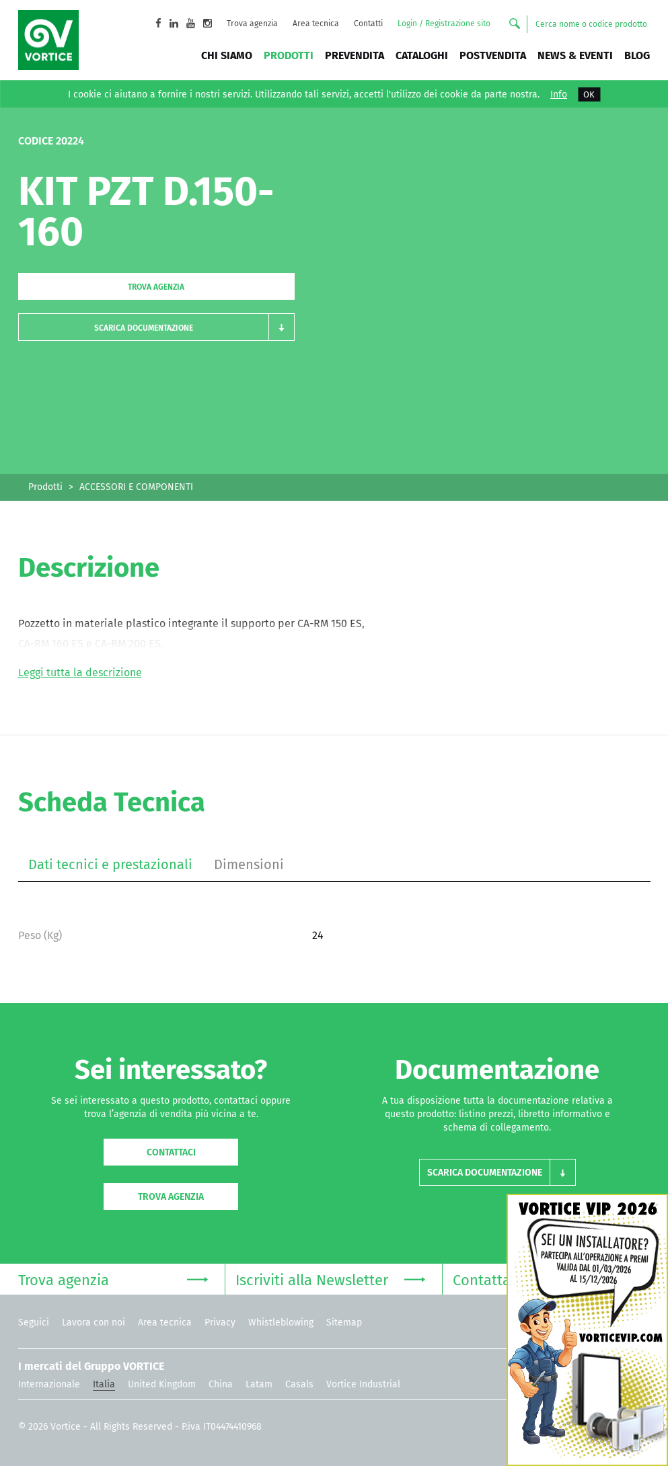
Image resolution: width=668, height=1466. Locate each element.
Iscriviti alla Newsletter (330, 1278)
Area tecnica (316, 23)
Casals (299, 1384)
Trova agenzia (252, 23)
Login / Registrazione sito (444, 23)
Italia (104, 1384)
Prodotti (288, 55)
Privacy (220, 1322)
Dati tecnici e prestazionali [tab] (110, 864)
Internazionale (49, 1384)
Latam (259, 1384)
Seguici (33, 1322)
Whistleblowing (280, 1322)
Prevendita (354, 55)
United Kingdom (162, 1384)
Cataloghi (422, 55)
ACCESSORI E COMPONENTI (136, 487)
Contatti (368, 23)
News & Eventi (575, 55)
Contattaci (171, 1152)
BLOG (637, 55)
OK (589, 94)
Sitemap (344, 1322)
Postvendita (492, 55)
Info (558, 94)
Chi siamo (226, 55)
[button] (156, 327)
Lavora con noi (93, 1322)
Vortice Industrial (363, 1384)
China (221, 1384)
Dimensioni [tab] (249, 864)
